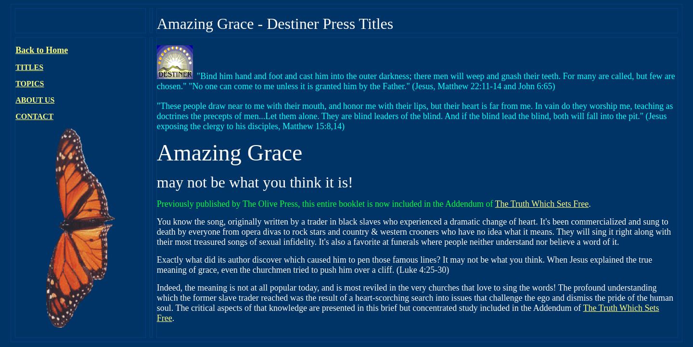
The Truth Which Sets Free (542, 204)
